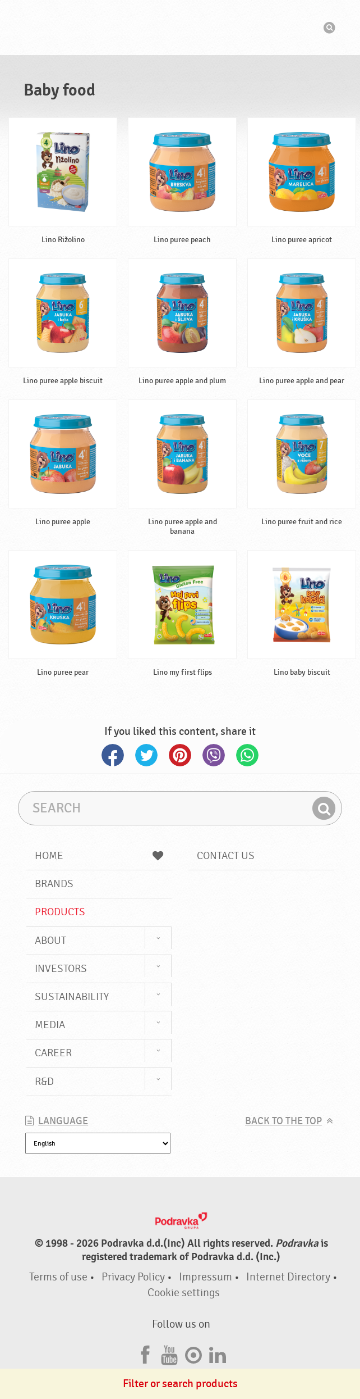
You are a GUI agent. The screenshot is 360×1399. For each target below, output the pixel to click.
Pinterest (180, 755)
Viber (213, 755)
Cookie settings (183, 1292)
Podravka (180, 27)
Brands (54, 884)
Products (60, 912)
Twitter (146, 755)
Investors (61, 968)
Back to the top (283, 1121)
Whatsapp (247, 755)
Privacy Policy (133, 1276)
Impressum (205, 1276)
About (50, 940)
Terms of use (58, 1276)
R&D (44, 1081)
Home (99, 856)
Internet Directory (288, 1276)
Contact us (226, 856)
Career (53, 1053)
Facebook (112, 755)
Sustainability (72, 997)
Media (50, 1025)
